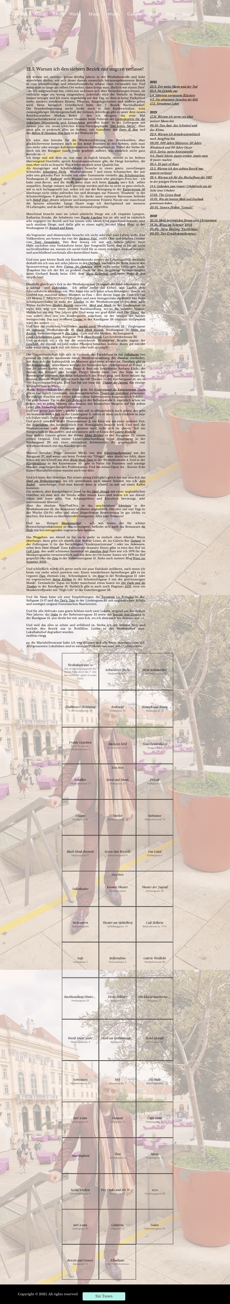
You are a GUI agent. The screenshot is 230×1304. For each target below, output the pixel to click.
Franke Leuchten (91, 217)
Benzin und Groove (127, 614)
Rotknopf (56, 179)
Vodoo (54, 614)
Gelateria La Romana (117, 597)
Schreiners (124, 505)
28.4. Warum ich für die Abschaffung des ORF (181, 177)
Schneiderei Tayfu (54, 172)
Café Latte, (33, 551)
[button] (80, 671)
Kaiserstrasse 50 (134, 189)
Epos (55, 558)
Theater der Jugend (114, 382)
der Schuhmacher (131, 175)
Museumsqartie (70, 523)
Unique (78, 319)
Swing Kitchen (62, 579)
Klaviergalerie (36, 463)
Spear (101, 576)
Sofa (57, 414)
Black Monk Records (89, 330)
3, (89, 421)
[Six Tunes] (104, 1296)
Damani (136, 540)
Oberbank (94, 263)
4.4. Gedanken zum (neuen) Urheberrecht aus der (181, 186)
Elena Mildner (94, 435)
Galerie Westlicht (125, 432)
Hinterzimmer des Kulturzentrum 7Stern (119, 389)
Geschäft (32, 344)
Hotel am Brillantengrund (43, 481)
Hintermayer (125, 439)
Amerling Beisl (99, 551)
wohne (37, 77)
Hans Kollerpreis (97, 273)
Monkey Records (62, 305)
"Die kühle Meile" (123, 126)
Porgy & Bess (128, 129)
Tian (42, 576)
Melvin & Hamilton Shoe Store (51, 133)
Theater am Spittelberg (114, 393)
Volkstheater (131, 354)
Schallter (78, 302)
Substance (38, 330)
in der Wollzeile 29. (84, 133)
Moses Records (93, 337)
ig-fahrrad (33, 287)
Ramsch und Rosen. (61, 228)
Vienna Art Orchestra (78, 266)
